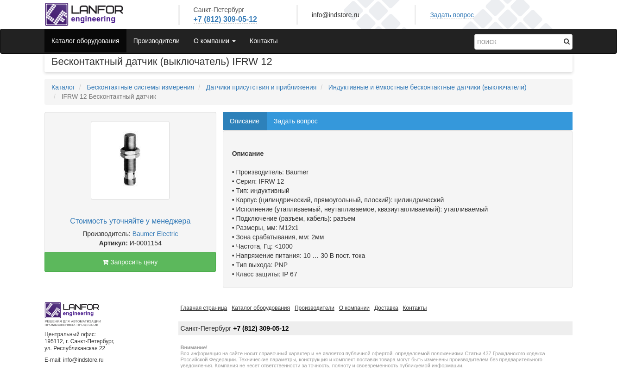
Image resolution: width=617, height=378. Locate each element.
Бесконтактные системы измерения (140, 87)
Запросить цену (129, 262)
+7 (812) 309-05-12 (225, 19)
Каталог (63, 87)
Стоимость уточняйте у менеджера (130, 221)
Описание (244, 121)
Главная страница (204, 308)
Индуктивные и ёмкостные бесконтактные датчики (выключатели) (427, 87)
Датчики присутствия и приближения (261, 87)
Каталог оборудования (85, 41)
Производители (156, 41)
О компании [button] (215, 41)
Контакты (263, 41)
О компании (354, 308)
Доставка (386, 308)
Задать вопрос (452, 15)
